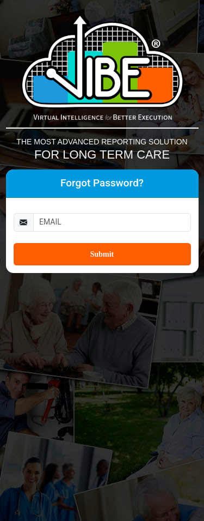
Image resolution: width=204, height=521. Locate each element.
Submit (102, 254)
